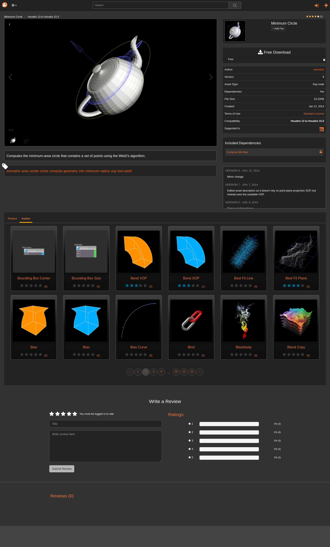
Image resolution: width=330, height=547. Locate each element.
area (24, 171)
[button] (14, 5)
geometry (71, 171)
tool (120, 171)
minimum (92, 171)
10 (176, 371)
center (34, 171)
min (81, 171)
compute (56, 171)
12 (191, 371)
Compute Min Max (237, 152)
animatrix (13, 171)
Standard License (313, 113)
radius (105, 171)
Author (25, 218)
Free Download (274, 52)
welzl (128, 171)
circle (44, 171)
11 (183, 371)
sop (113, 171)
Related (12, 218)
